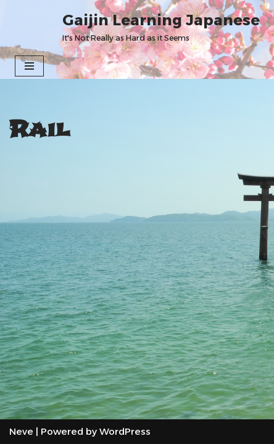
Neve (21, 431)
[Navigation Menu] (29, 66)
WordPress (125, 431)
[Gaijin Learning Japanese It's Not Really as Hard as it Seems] (161, 26)
